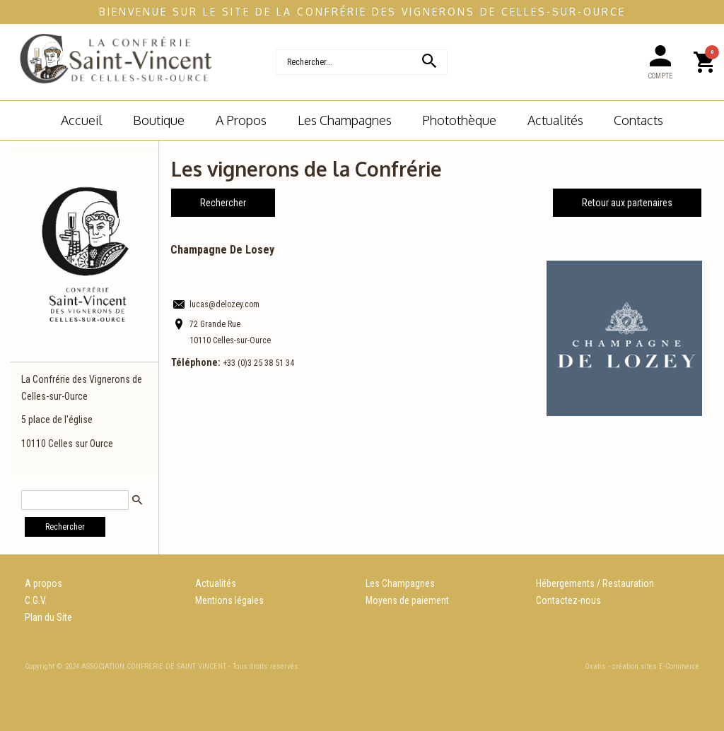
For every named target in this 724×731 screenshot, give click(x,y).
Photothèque (459, 120)
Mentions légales (229, 600)
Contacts (638, 120)
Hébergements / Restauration (595, 583)
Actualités (555, 120)
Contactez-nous (568, 600)
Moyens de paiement (407, 600)
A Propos (241, 120)
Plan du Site (48, 617)
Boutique (159, 120)
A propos (43, 583)
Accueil (82, 120)
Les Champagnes (400, 583)
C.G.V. (36, 600)
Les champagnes (345, 120)
